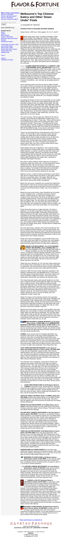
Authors (3, 58)
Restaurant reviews (7, 41)
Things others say (6, 50)
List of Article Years (7, 46)
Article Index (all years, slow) (9, 44)
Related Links (5, 52)
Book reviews (5, 35)
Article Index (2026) (7, 47)
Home (3, 32)
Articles (3, 33)
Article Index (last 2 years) (9, 49)
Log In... (3, 55)
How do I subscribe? (7, 14)
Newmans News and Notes (9, 38)
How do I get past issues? (9, 16)
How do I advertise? (7, 17)
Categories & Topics (7, 60)
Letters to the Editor (7, 37)
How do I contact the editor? (9, 19)
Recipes (3, 40)
